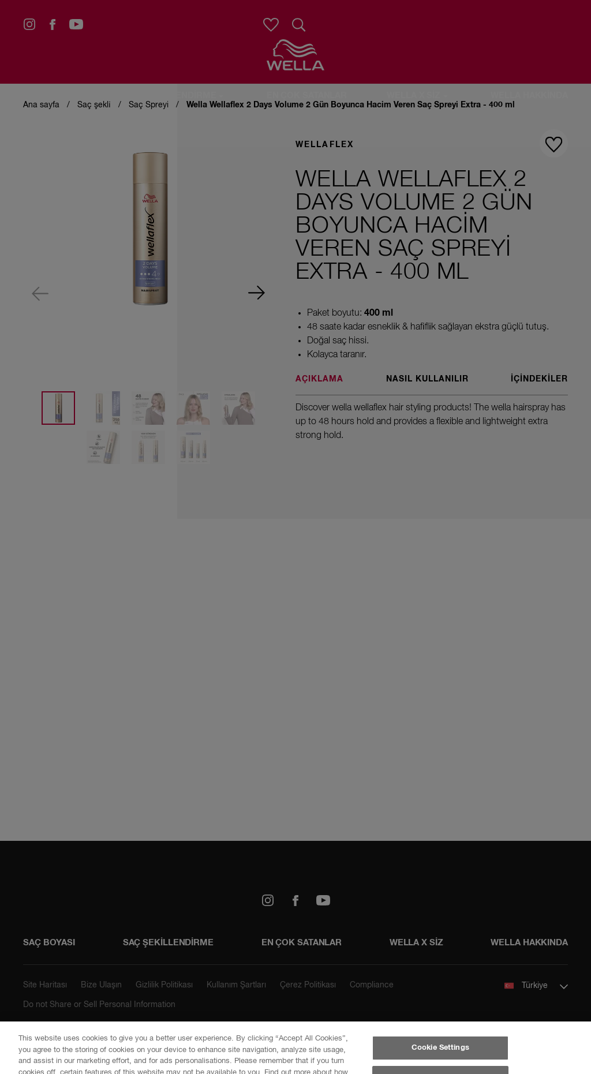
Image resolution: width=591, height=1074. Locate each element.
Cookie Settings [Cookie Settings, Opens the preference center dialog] (440, 1047)
